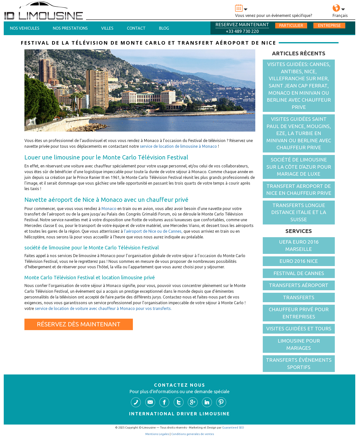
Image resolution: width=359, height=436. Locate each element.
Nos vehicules (24, 28)
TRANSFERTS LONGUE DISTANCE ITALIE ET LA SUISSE (298, 212)
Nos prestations (70, 28)
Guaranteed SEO (233, 427)
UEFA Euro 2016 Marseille (299, 245)
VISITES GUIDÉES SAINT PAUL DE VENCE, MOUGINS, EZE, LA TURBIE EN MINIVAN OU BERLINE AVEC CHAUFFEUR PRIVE (299, 133)
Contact (136, 28)
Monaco (108, 208)
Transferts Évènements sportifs (299, 363)
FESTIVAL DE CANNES (298, 273)
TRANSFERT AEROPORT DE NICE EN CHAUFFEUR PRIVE (298, 189)
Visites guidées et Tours (298, 328)
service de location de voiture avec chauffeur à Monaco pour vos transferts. (103, 308)
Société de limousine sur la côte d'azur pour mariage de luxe (299, 167)
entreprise (329, 25)
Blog (164, 28)
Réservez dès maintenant (78, 324)
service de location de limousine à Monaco (178, 146)
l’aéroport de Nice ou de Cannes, (153, 231)
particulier (291, 25)
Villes (107, 28)
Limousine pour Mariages (299, 344)
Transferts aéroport (298, 285)
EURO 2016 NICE (298, 261)
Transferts (298, 297)
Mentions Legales (157, 434)
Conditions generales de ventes (192, 434)
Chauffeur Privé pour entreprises (299, 312)
